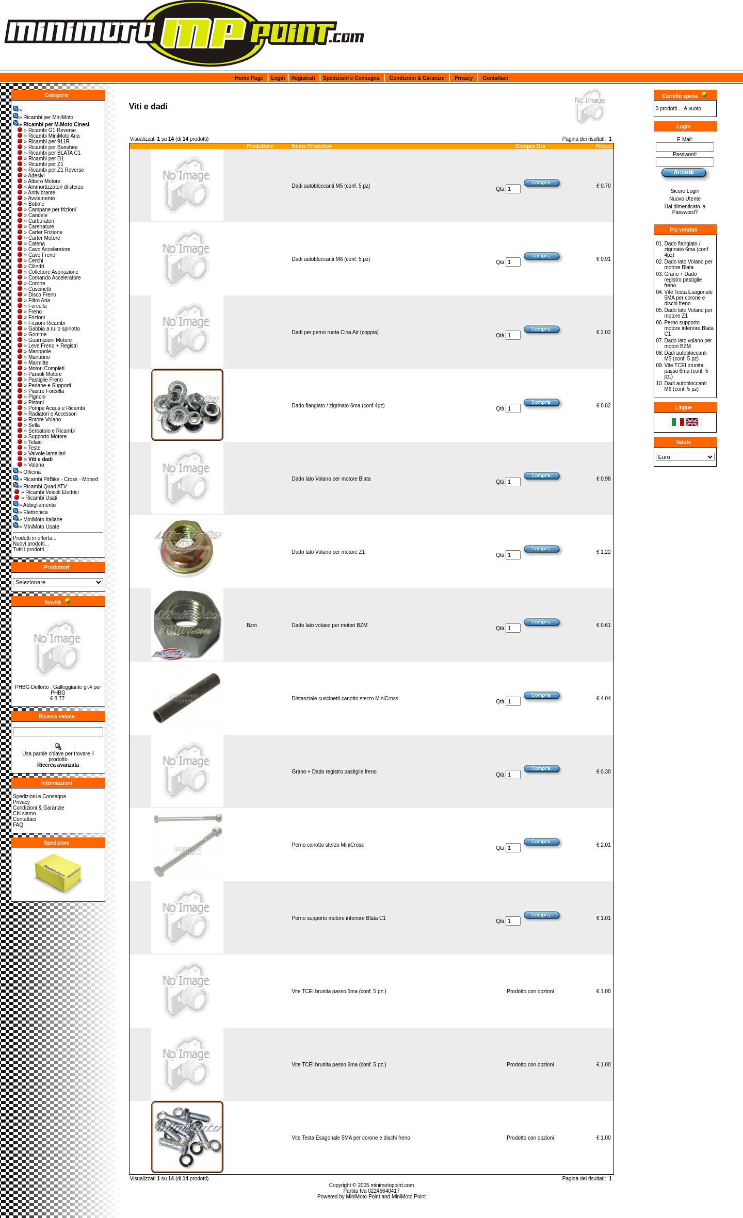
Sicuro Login (685, 191)
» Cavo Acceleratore (43, 249)
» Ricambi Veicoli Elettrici (46, 492)
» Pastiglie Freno (39, 380)
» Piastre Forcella (40, 391)
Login (278, 78)
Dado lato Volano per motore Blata (331, 479)
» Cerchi (29, 261)
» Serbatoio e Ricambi (45, 431)
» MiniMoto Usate (36, 527)
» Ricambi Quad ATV (40, 486)
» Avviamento (35, 198)
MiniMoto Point (363, 1196)
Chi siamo (24, 813)
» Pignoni (31, 397)
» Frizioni (30, 317)
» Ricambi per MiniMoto (43, 117)
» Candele (32, 215)
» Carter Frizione (39, 232)
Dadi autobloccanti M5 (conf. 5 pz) (331, 186)
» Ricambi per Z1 (39, 164)
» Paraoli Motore (39, 374)
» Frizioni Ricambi (40, 323)
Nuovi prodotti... (31, 544)
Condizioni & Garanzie (417, 78)
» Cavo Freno (36, 255)
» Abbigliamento (34, 505)
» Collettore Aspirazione (47, 272)
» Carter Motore (38, 238)
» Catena (30, 243)
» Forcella (31, 306)
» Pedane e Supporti (43, 385)
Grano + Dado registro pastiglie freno (334, 772)
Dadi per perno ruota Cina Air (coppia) (335, 332)
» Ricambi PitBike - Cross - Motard (55, 479)
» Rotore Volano (38, 419)
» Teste (28, 448)
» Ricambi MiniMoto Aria (48, 136)
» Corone (30, 283)
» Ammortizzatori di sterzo (50, 187)
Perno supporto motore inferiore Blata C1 (339, 918)
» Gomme (31, 334)
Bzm (252, 625)
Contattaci (495, 78)
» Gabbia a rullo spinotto (48, 329)
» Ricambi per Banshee (47, 147)
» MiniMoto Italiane (37, 519)
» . (19, 110)
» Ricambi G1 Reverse (46, 130)
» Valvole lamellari (41, 453)
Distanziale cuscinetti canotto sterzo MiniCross (345, 698)
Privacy (464, 78)
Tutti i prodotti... (31, 549)
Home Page (249, 78)
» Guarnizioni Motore (44, 340)
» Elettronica (30, 512)
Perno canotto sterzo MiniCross (328, 845)
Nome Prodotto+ (312, 146)
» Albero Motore (38, 181)
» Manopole (33, 351)
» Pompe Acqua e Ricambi (50, 408)
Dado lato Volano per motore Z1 (328, 552)
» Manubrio (33, 357)
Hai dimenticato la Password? (685, 209)
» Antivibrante (36, 192)
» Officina (27, 472)
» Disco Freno (36, 295)
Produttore (260, 146)
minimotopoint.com (392, 1185)
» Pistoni (30, 402)
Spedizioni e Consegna (351, 78)
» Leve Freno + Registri (47, 346)
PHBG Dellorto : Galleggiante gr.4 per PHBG (58, 690)
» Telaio (29, 442)
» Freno (29, 312)
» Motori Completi (40, 368)
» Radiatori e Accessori (46, 414)
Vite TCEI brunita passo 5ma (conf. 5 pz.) (339, 991)
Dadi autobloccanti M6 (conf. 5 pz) (331, 259)
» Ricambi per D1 (40, 158)
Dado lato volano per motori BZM (330, 625)
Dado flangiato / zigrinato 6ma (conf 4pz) (338, 405)
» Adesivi (30, 175)
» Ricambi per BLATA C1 (48, 153)
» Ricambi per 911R (43, 141)
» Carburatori (35, 221)
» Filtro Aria (33, 300)
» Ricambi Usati (35, 498)
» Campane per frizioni (46, 209)
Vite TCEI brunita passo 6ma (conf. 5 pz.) (339, 1064)
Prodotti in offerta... (34, 538)
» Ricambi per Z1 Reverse (50, 170)
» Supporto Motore (41, 436)
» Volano (30, 465)
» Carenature (35, 226)
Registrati (303, 78)
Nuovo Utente (685, 199)
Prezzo (603, 146)
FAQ (18, 825)
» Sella (28, 425)
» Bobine (30, 204)
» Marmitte (32, 363)
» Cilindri (30, 266)
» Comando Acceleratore (48, 278)
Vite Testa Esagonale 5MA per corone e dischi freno (351, 1138)
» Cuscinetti (33, 289)
